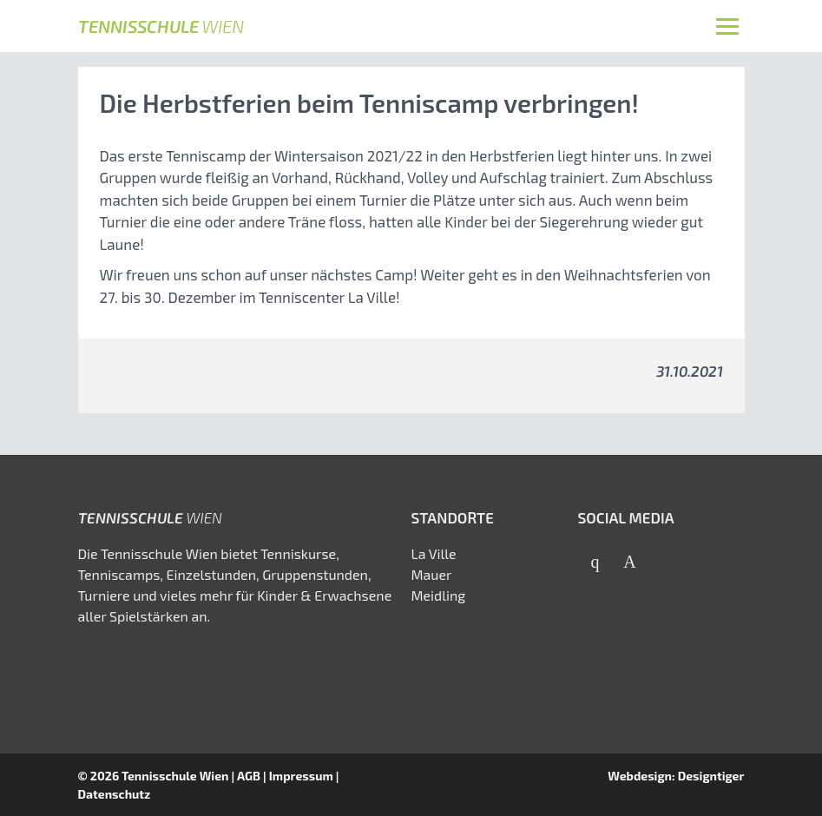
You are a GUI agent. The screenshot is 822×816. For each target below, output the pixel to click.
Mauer (431, 574)
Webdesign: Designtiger (676, 775)
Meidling (438, 595)
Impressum (301, 775)
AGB (248, 775)
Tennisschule (161, 26)
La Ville (434, 553)
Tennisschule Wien (175, 775)
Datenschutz (114, 793)
